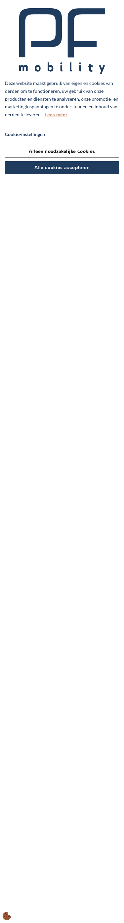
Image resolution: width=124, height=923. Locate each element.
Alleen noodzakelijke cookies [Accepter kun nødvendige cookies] (62, 151)
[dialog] (62, 461)
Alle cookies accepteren (62, 167)
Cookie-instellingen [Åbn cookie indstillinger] (25, 134)
